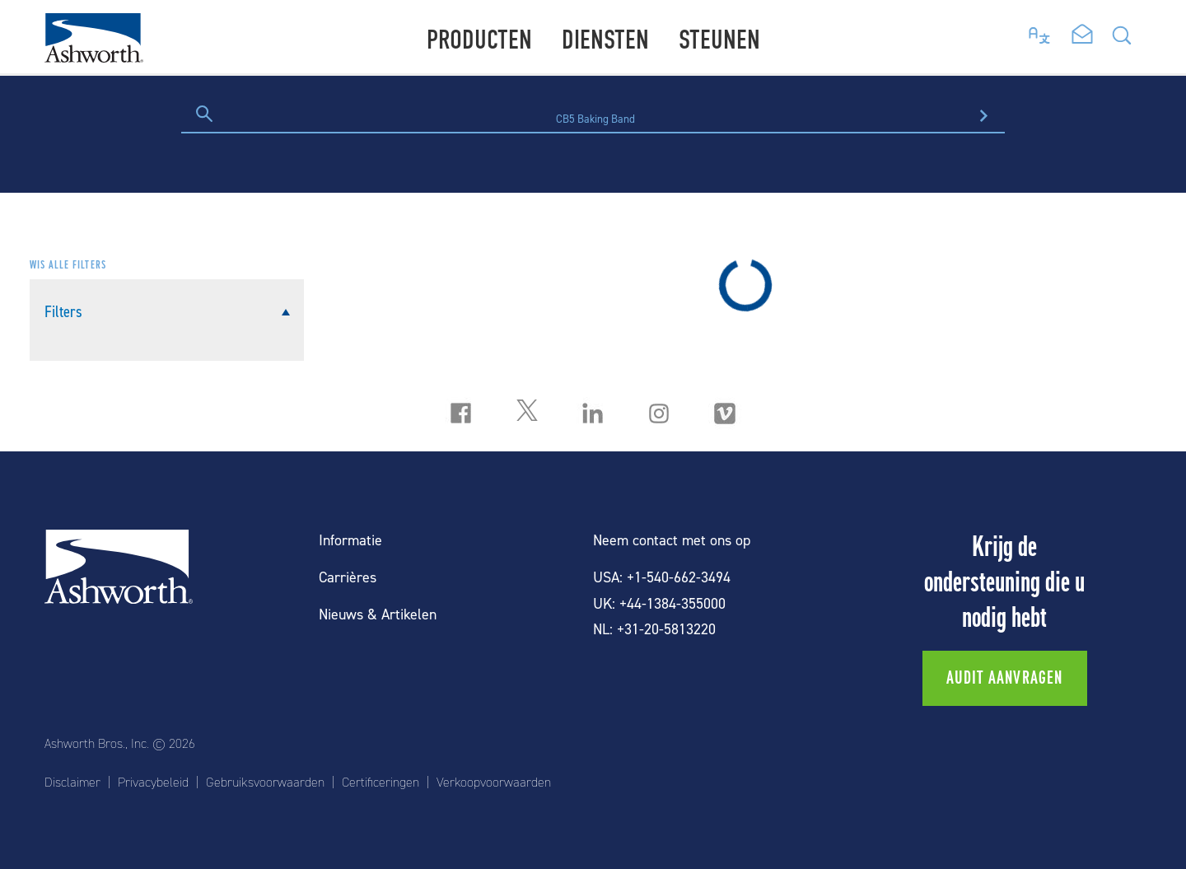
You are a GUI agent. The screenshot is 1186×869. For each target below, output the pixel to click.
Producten (479, 40)
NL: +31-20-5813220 (654, 629)
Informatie (350, 540)
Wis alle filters (68, 265)
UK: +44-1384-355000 (659, 604)
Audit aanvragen (1004, 677)
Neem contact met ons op (671, 540)
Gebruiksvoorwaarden (265, 782)
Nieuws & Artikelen (378, 614)
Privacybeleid (153, 782)
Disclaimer (72, 782)
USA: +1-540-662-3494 (662, 577)
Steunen (719, 40)
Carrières (347, 577)
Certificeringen (380, 782)
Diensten (605, 40)
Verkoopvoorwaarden (494, 782)
